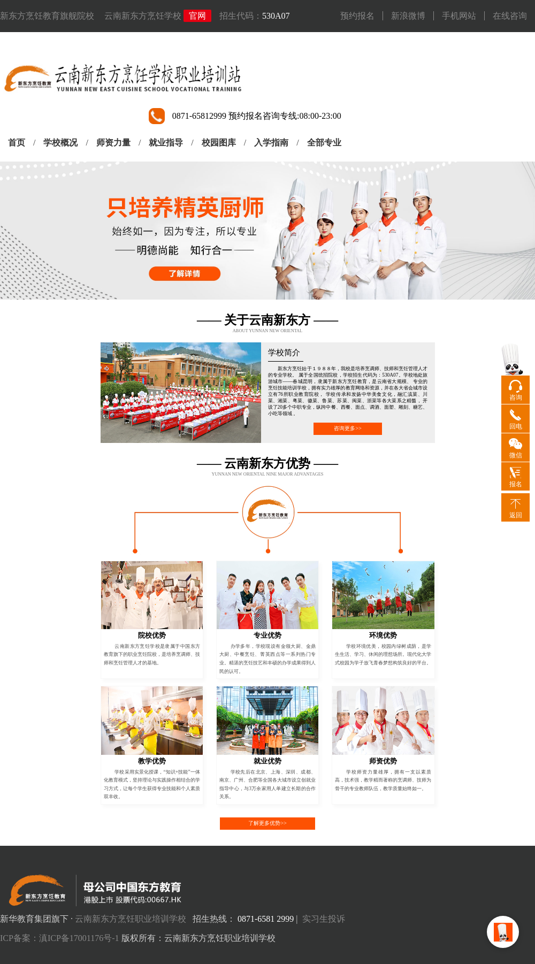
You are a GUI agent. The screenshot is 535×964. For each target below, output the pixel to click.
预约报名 (357, 15)
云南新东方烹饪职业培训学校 (130, 918)
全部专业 (324, 142)
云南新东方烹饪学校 (142, 15)
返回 (515, 515)
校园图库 (219, 142)
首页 (16, 142)
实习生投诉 (323, 918)
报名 (515, 484)
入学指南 (271, 142)
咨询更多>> (348, 428)
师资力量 (113, 142)
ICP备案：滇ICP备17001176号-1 (59, 938)
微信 (515, 455)
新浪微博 (408, 15)
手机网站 (459, 15)
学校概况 (60, 142)
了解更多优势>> (267, 823)
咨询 (515, 397)
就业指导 (166, 142)
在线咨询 (510, 15)
